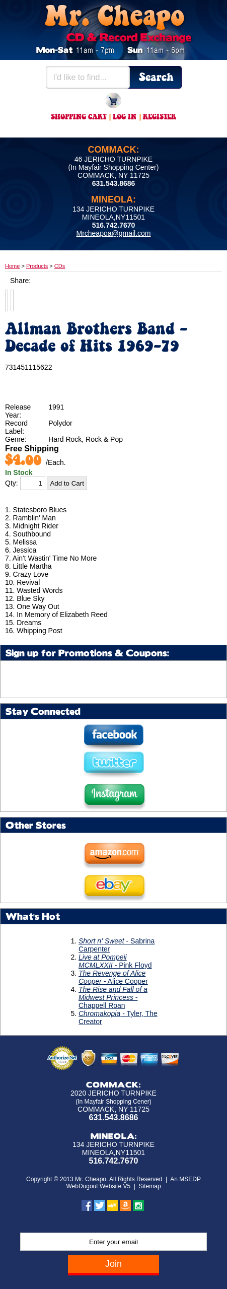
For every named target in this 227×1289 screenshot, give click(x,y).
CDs (59, 266)
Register (159, 117)
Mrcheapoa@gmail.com (113, 233)
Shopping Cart (78, 117)
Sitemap (150, 1186)
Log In (124, 117)
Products (37, 266)
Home (12, 266)
